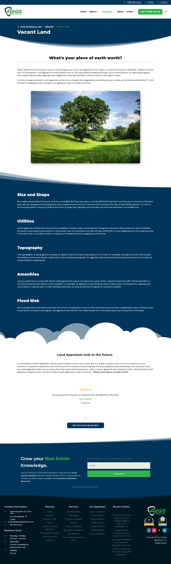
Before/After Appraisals (73, 530)
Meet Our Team (49, 519)
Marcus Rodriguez (97, 534)
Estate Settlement (73, 526)
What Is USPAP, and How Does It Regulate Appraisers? (121, 552)
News (49, 523)
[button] (85, 418)
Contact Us (49, 540)
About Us (50, 515)
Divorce (73, 523)
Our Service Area (49, 537)
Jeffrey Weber (97, 523)
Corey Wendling (97, 519)
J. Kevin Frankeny (97, 526)
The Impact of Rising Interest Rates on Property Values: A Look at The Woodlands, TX (121, 521)
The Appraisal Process (49, 533)
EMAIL (151, 2)
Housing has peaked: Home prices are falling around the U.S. (121, 542)
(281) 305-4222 (134, 2)
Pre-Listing (73, 515)
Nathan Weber (97, 530)
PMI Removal (73, 534)
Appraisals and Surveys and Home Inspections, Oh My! (121, 533)
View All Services (73, 512)
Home (49, 512)
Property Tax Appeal (73, 519)
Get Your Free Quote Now (85, 425)
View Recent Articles (85, 487)
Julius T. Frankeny (97, 512)
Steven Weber (97, 515)
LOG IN (164, 2)
